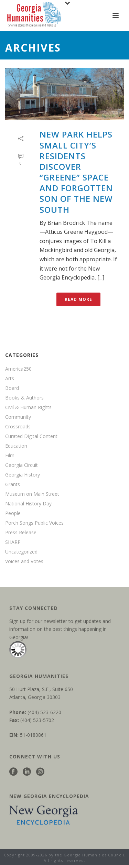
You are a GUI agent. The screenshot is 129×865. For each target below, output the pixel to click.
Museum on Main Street (32, 494)
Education (16, 446)
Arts (9, 378)
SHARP (13, 542)
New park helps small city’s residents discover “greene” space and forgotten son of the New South (76, 172)
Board (12, 388)
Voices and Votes (24, 561)
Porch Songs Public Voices (34, 523)
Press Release (20, 532)
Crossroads (18, 427)
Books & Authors (24, 398)
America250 (18, 369)
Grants (12, 484)
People (13, 513)
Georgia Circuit (21, 465)
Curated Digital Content (31, 436)
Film (9, 455)
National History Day (28, 504)
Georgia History (22, 475)
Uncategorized (21, 552)
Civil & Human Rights (28, 407)
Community (18, 417)
